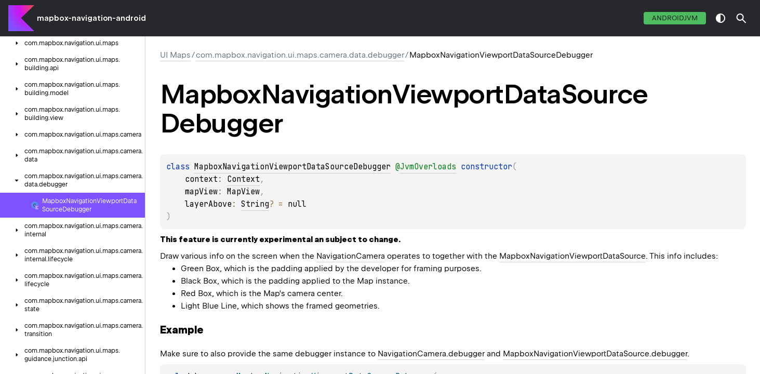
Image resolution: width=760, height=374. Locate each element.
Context (243, 179)
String (255, 204)
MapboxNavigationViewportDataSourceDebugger (292, 167)
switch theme (720, 18)
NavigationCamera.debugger (431, 353)
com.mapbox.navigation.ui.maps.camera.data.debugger (300, 55)
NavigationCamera (350, 256)
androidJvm (675, 18)
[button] (741, 18)
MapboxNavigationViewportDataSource (572, 256)
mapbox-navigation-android (91, 18)
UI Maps (175, 55)
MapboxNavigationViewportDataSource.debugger (595, 353)
